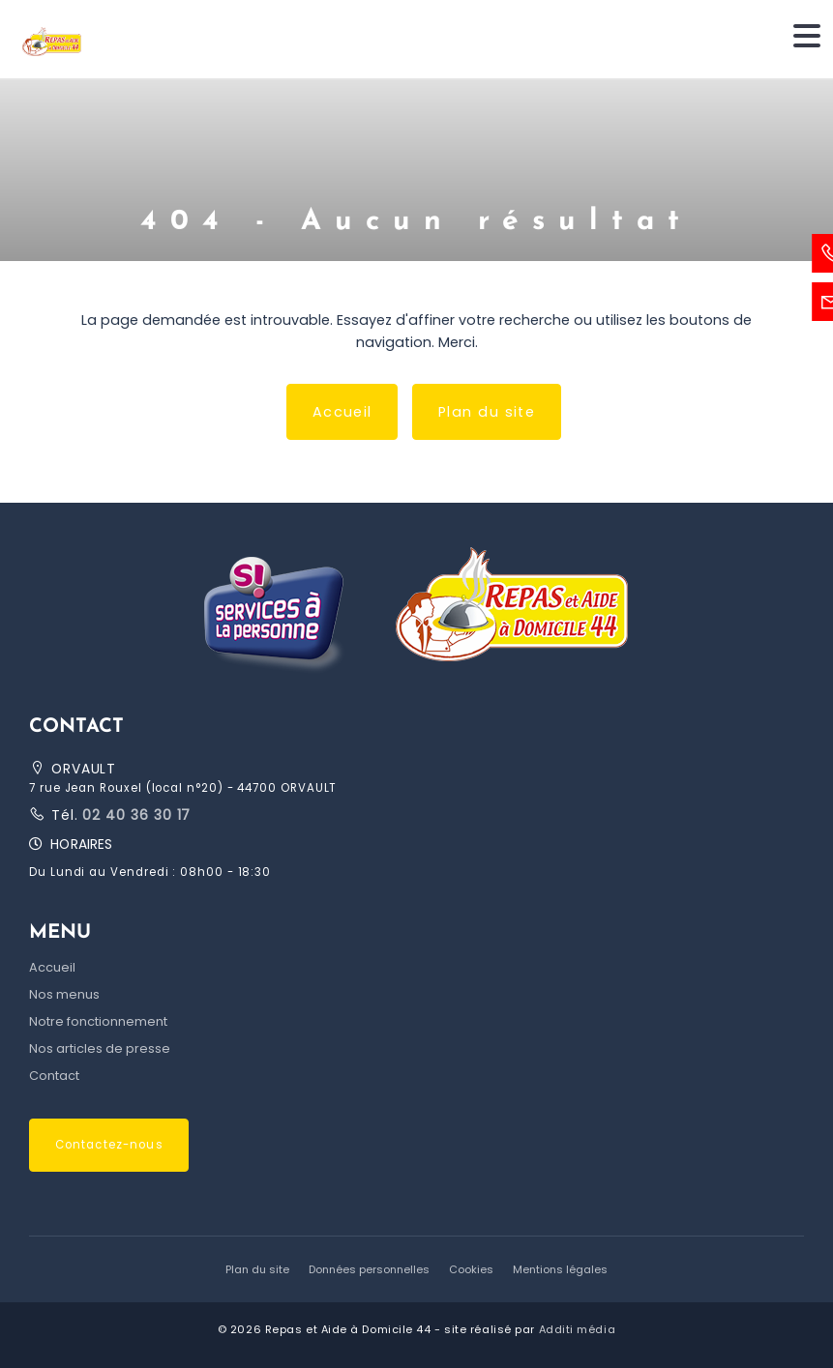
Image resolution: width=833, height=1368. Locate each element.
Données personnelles (369, 1269)
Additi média (577, 1329)
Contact (54, 1075)
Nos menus (64, 994)
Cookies (471, 1269)
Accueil (342, 412)
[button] (416, 609)
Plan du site (486, 412)
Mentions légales (560, 1269)
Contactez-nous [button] (109, 1144)
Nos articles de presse (99, 1048)
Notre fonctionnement (98, 1021)
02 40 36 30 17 (135, 815)
